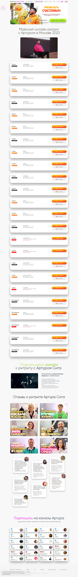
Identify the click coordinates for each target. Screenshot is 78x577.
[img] (21, 530)
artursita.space (31, 164)
